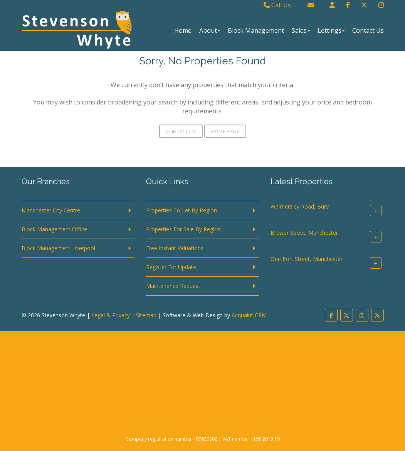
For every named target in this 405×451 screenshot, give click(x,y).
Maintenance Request (173, 285)
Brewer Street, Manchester (304, 232)
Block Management (256, 30)
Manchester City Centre (51, 210)
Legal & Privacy (110, 315)
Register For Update (171, 267)
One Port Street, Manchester (307, 259)
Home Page (225, 131)
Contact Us (368, 30)
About (209, 30)
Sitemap (146, 315)
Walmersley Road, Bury (300, 206)
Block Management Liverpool (58, 248)
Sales (301, 30)
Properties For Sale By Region (183, 229)
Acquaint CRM (249, 315)
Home (183, 30)
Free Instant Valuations (174, 248)
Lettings (331, 30)
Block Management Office (54, 229)
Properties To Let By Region (181, 210)
